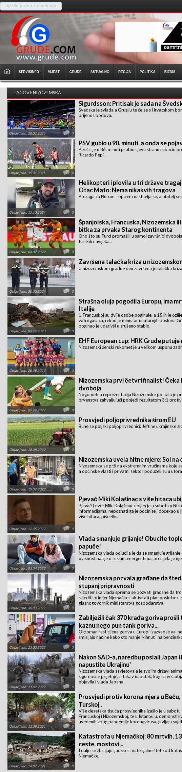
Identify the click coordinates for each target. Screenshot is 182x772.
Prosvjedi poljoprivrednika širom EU (127, 420)
